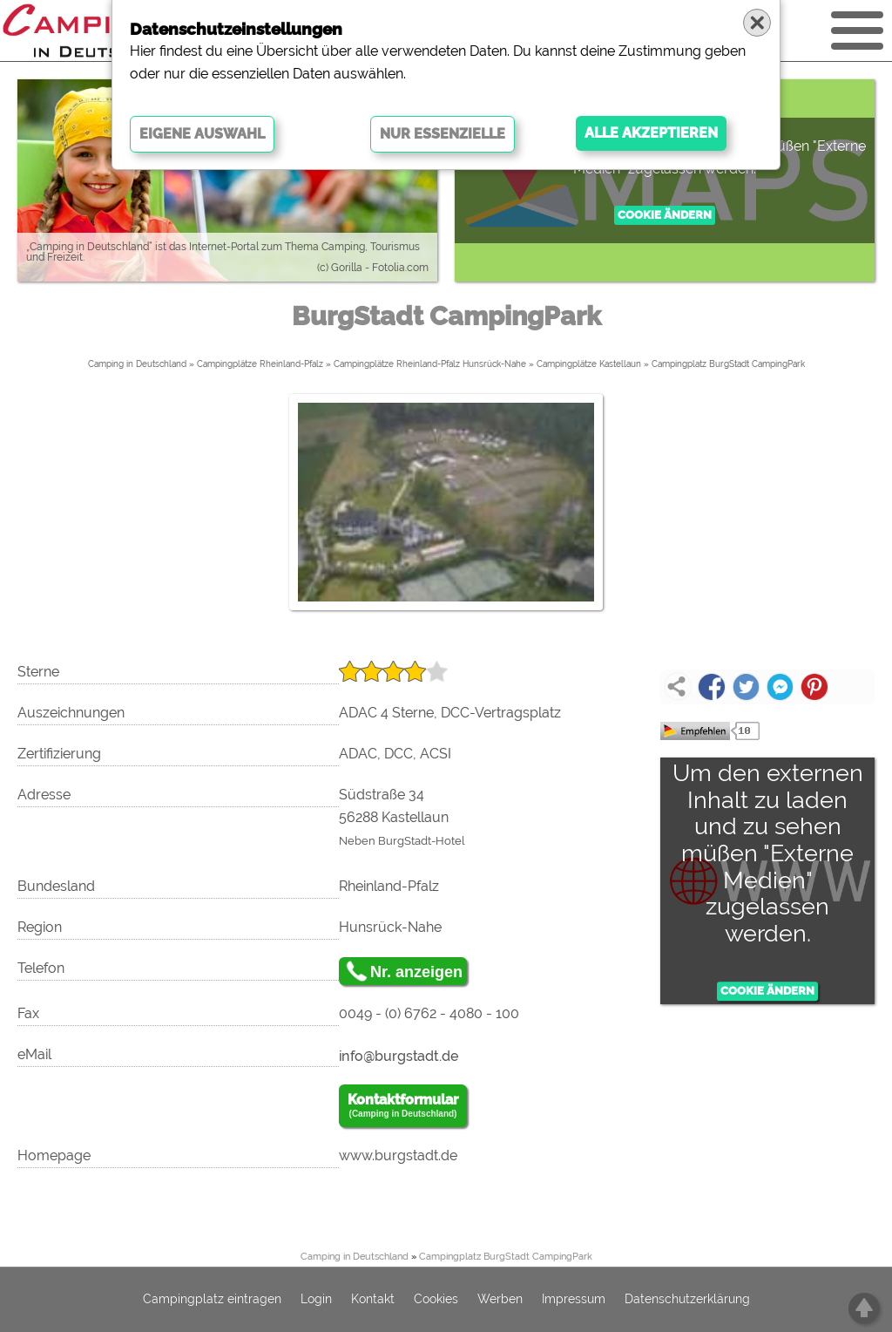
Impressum (573, 1300)
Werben (500, 1300)
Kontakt (373, 1300)
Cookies (436, 1300)
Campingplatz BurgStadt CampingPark (728, 364)
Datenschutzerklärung (687, 1300)
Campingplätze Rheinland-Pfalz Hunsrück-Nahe (430, 364)
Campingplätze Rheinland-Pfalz (260, 364)
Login (316, 1300)
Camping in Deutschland (137, 364)
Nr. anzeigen (416, 972)
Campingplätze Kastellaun (589, 364)
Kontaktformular (403, 1106)
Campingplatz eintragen (212, 1300)
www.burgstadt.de (398, 1155)
